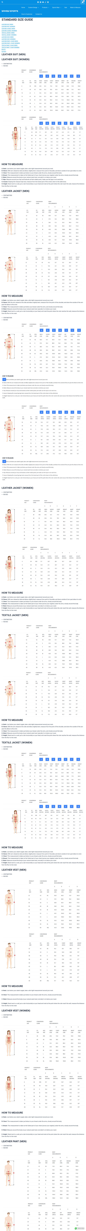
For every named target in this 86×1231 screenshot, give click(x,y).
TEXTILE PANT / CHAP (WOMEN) (11, 48)
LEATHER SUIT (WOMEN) (9, 26)
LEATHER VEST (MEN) (8, 37)
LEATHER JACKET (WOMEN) (10, 31)
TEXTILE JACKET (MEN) (9, 33)
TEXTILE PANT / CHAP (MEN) (10, 46)
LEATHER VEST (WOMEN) (9, 40)
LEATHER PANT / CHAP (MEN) (11, 42)
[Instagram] (40, 2)
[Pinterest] (48, 2)
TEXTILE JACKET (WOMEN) (10, 35)
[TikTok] (45, 2)
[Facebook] (38, 2)
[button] (2, 2)
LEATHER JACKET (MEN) (9, 29)
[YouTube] (43, 2)
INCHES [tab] (5, 67)
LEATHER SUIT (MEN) (8, 24)
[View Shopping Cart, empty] (82, 2)
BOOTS (4, 50)
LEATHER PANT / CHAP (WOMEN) (12, 44)
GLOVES (4, 53)
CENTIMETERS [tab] (7, 65)
